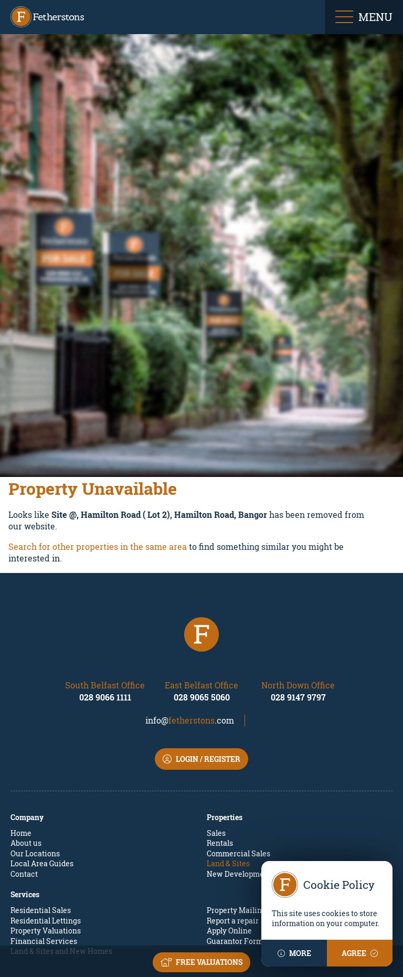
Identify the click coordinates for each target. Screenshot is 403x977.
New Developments (241, 778)
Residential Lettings (45, 825)
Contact (24, 778)
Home (20, 737)
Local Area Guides (41, 768)
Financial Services (43, 845)
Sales (216, 737)
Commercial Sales (238, 757)
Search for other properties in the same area (97, 450)
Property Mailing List (244, 815)
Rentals (220, 747)
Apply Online (229, 835)
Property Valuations (45, 835)
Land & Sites (228, 768)
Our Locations (35, 757)
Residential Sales (40, 815)
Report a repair (233, 825)
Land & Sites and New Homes (61, 856)
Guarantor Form (235, 845)
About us (25, 747)
